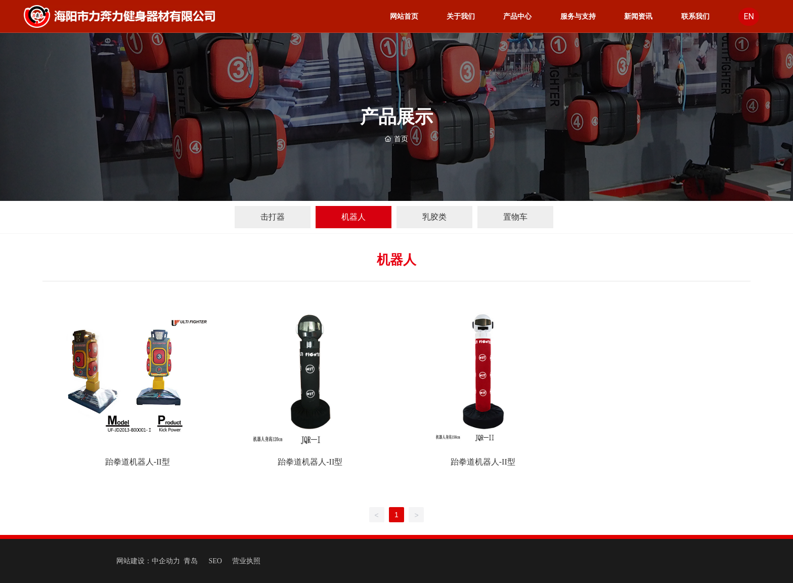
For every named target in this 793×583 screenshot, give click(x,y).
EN (748, 17)
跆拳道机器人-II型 (137, 461)
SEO (215, 561)
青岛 (191, 561)
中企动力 (166, 561)
